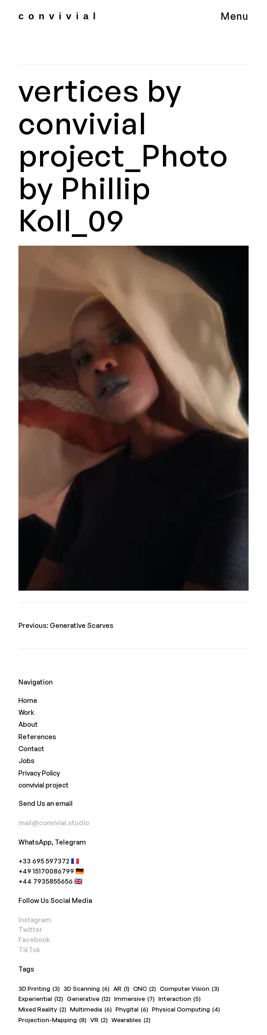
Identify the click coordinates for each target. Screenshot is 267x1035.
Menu (235, 16)
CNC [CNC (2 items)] (144, 989)
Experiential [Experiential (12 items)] (40, 999)
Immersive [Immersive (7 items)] (134, 999)
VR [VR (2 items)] (99, 1020)
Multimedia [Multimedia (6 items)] (91, 1010)
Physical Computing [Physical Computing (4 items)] (186, 1010)
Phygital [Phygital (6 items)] (132, 1010)
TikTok (29, 949)
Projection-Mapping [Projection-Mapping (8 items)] (52, 1020)
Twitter (30, 929)
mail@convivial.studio (53, 822)
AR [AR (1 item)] (121, 989)
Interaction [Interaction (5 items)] (179, 999)
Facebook (34, 939)
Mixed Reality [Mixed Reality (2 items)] (42, 1010)
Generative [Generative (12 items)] (88, 999)
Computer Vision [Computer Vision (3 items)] (189, 989)
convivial (59, 16)
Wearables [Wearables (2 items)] (131, 1020)
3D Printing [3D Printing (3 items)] (39, 989)
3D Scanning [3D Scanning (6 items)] (87, 989)
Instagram (34, 919)
